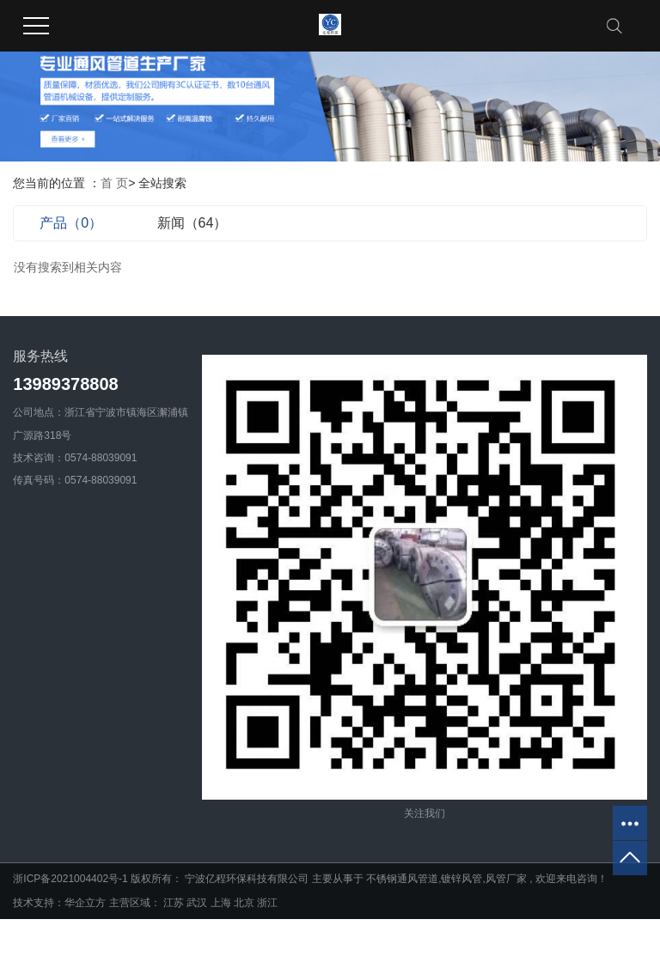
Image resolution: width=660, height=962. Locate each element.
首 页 (114, 183)
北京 (245, 903)
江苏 (174, 903)
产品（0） (71, 223)
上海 (222, 903)
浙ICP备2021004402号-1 (70, 879)
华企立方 (85, 903)
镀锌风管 (461, 879)
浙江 (267, 903)
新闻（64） (192, 223)
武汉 (198, 903)
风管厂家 (506, 879)
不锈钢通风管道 (402, 879)
